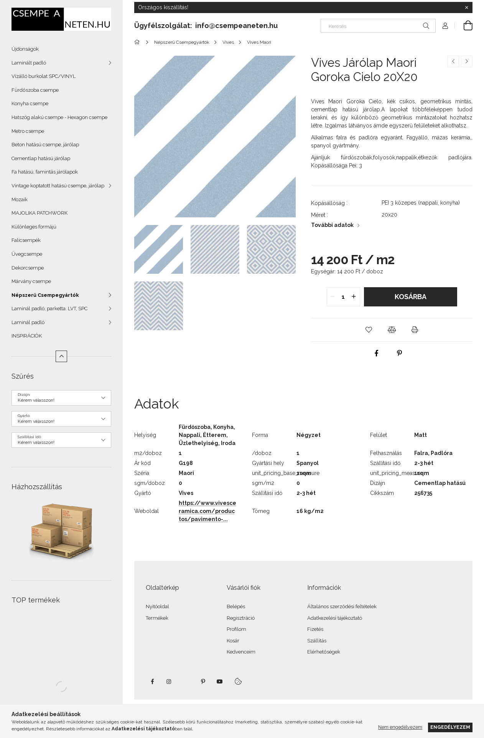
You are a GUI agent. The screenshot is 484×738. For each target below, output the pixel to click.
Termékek (157, 618)
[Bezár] (466, 7)
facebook (152, 681)
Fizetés (315, 629)
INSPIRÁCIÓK (27, 336)
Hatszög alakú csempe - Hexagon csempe (59, 117)
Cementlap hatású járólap (41, 158)
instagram (169, 681)
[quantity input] (343, 297)
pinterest (202, 681)
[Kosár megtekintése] (463, 26)
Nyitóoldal (157, 606)
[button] (369, 330)
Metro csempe (28, 131)
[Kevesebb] (61, 356)
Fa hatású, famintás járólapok (45, 172)
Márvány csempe (31, 281)
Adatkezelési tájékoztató (334, 618)
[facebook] (376, 353)
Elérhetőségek (323, 652)
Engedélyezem (450, 727)
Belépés (236, 606)
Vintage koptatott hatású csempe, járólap (58, 186)
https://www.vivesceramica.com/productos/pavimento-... (207, 511)
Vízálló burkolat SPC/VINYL (44, 76)
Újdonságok (25, 49)
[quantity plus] (354, 297)
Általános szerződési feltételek (342, 606)
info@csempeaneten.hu (236, 26)
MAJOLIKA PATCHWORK (39, 213)
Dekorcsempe (28, 268)
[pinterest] (399, 353)
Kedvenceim (241, 652)
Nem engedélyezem (400, 727)
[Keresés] (378, 26)
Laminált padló (29, 63)
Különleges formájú (34, 227)
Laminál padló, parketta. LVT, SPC (49, 308)
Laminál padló (28, 322)
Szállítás (316, 641)
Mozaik (20, 199)
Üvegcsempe (27, 254)
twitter (186, 681)
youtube (219, 681)
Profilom (236, 629)
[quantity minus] (333, 297)
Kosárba (410, 297)
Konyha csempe (30, 103)
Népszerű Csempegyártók (45, 295)
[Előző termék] (453, 61)
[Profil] (445, 26)
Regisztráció (241, 618)
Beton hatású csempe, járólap (45, 144)
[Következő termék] (466, 61)
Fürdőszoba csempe (35, 90)
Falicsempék (26, 240)
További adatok (332, 225)
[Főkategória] (138, 42)
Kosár (233, 641)
